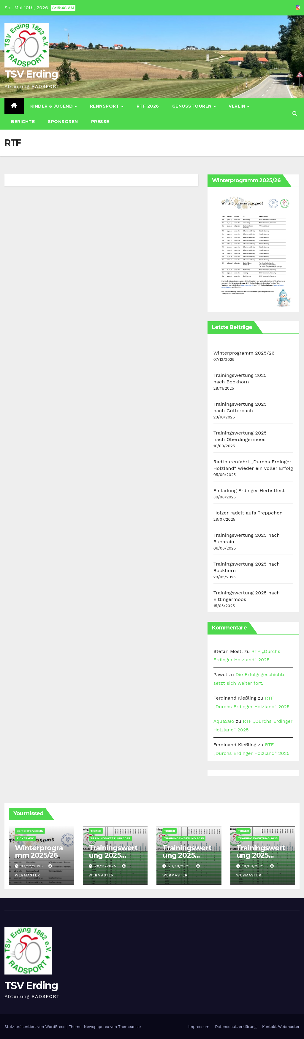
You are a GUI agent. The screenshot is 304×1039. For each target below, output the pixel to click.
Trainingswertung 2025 (110, 838)
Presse (100, 121)
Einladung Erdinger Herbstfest (249, 490)
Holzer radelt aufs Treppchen (248, 513)
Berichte (23, 121)
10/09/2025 (254, 866)
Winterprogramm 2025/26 (244, 353)
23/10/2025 (180, 866)
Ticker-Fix (25, 838)
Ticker (96, 830)
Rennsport (105, 106)
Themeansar (129, 1026)
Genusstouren (192, 106)
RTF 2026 (148, 106)
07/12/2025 (32, 866)
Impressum (198, 1026)
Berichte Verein (30, 830)
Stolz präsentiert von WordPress (35, 1026)
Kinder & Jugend (52, 106)
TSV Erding (31, 74)
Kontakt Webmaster (281, 1026)
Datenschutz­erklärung (235, 1026)
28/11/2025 (106, 866)
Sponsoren (63, 121)
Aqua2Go (223, 721)
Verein (238, 106)
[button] (294, 114)
